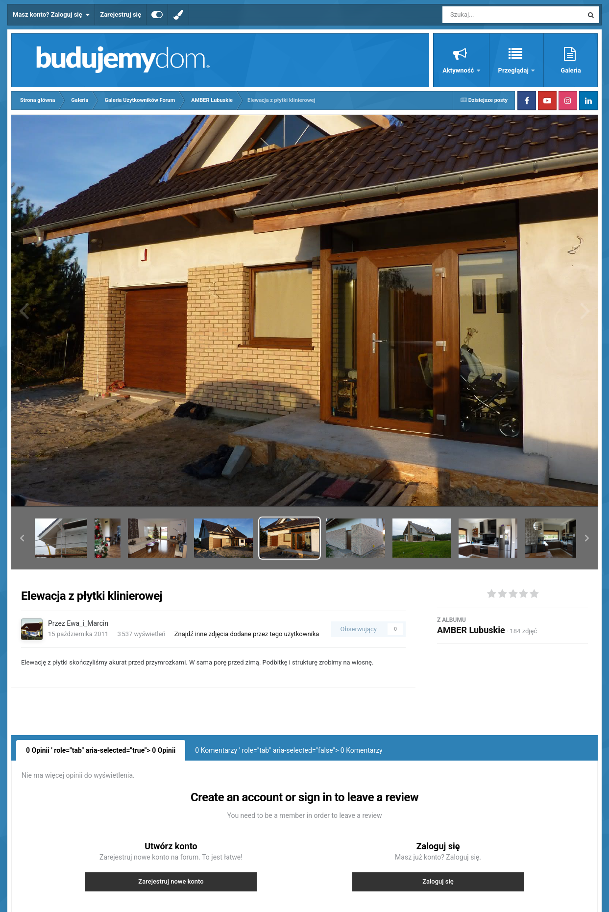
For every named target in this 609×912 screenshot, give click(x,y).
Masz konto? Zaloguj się (51, 14)
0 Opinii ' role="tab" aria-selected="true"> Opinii (100, 750)
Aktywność (458, 70)
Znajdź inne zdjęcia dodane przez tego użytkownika (246, 634)
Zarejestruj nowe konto (170, 881)
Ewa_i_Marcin (87, 623)
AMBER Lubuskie (471, 630)
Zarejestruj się (120, 14)
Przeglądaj (514, 70)
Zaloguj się (438, 881)
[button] (22, 538)
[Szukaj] (490, 14)
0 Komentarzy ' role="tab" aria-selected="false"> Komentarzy (288, 750)
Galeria (570, 70)
